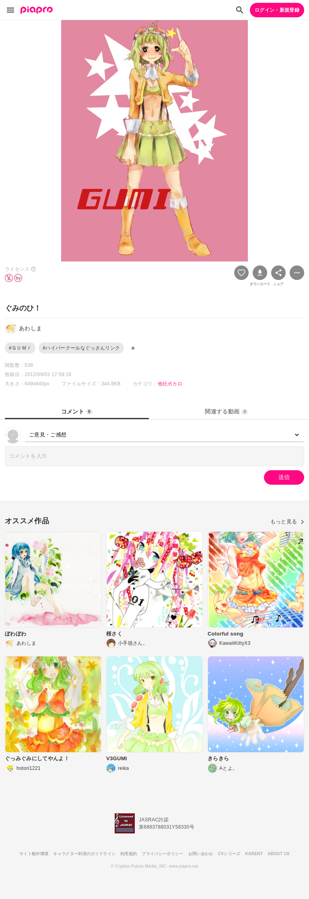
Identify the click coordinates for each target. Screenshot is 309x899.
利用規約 (128, 854)
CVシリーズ (229, 854)
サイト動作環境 (33, 854)
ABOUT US (279, 854)
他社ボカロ (170, 384)
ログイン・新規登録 (277, 10)
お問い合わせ (200, 854)
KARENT (254, 854)
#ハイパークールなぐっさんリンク (81, 348)
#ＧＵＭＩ (20, 348)
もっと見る (287, 521)
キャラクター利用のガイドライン (84, 854)
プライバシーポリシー (162, 854)
